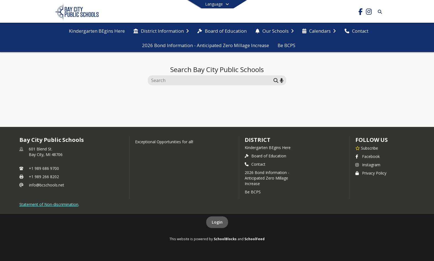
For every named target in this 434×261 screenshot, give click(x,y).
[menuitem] (97, 30)
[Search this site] (211, 80)
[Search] (379, 11)
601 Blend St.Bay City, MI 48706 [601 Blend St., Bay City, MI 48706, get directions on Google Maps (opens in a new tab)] (46, 151)
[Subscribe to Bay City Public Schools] (366, 148)
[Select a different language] (217, 4)
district (257, 140)
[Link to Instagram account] (369, 12)
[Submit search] (275, 80)
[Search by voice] (281, 80)
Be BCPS (253, 192)
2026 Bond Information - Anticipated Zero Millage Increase (267, 178)
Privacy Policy (370, 173)
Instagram (367, 164)
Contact (255, 164)
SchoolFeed (254, 239)
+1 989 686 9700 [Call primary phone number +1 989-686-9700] (44, 168)
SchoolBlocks (225, 239)
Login (217, 222)
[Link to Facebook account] (360, 12)
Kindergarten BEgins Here (268, 147)
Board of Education (265, 155)
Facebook (367, 156)
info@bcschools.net (46, 185)
